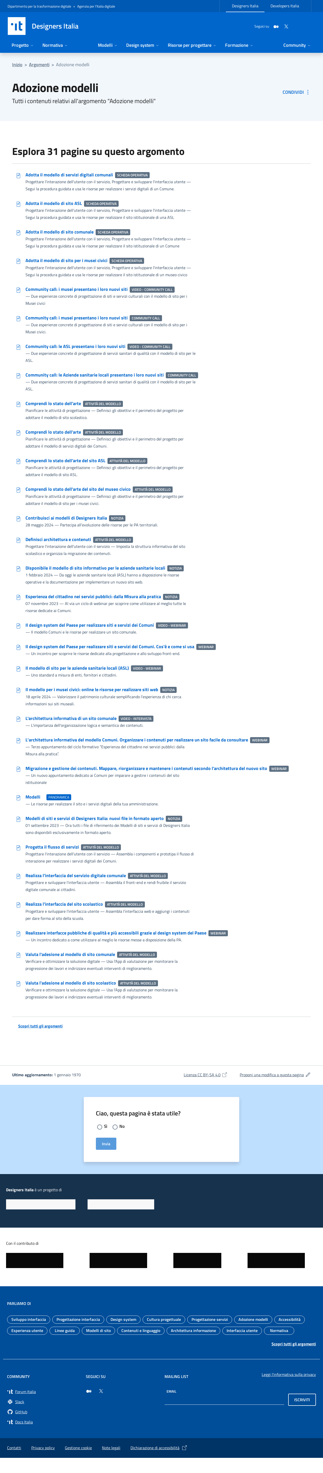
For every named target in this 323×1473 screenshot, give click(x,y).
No (122, 1141)
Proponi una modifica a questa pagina (275, 1089)
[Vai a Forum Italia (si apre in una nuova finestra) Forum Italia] (43, 1407)
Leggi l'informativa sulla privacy (289, 1390)
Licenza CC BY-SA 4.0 (206, 1089)
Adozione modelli (72, 64)
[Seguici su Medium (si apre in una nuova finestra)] (89, 1406)
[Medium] (264, 25)
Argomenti (39, 64)
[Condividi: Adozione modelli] (297, 92)
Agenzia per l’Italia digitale (96, 6)
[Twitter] (274, 25)
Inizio (17, 64)
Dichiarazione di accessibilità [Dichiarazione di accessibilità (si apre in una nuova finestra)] (158, 1463)
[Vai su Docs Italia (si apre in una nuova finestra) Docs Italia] (43, 1437)
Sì (105, 1141)
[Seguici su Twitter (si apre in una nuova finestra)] (101, 1406)
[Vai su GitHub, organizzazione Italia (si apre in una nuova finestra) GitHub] (43, 1427)
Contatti (14, 1463)
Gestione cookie (78, 1463)
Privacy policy (43, 1463)
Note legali (111, 1463)
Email (171, 1406)
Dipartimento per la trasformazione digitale (39, 6)
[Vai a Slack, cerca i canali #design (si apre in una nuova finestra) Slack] (43, 1417)
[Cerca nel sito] (309, 26)
